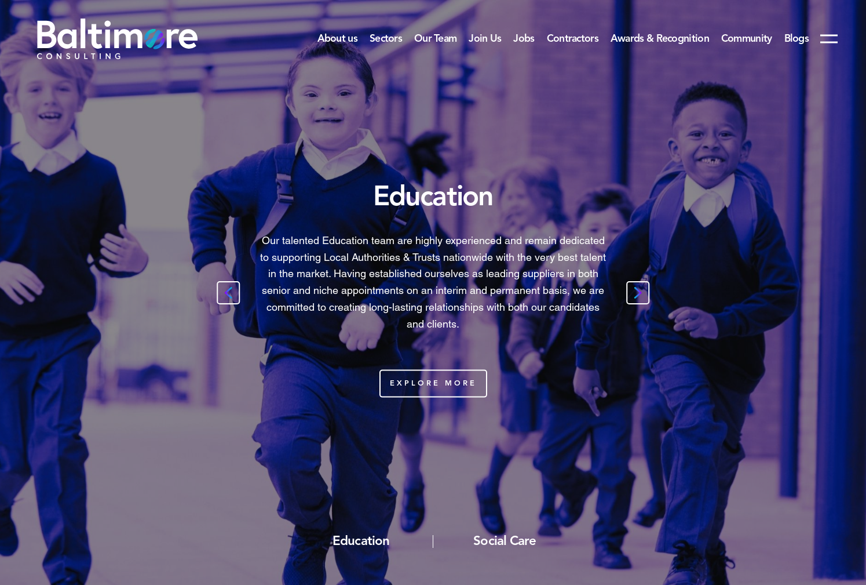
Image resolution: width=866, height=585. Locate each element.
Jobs (523, 39)
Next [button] (637, 292)
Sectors (386, 39)
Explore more (433, 383)
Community (746, 39)
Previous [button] (228, 292)
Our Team (435, 39)
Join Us (485, 39)
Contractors (572, 39)
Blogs (796, 39)
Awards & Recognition (660, 39)
